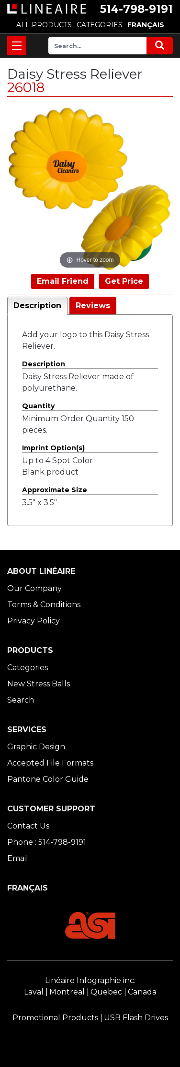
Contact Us (28, 825)
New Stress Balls (38, 683)
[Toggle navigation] (16, 45)
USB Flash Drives (136, 1017)
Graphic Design (36, 746)
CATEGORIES (100, 25)
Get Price (124, 281)
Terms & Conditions (43, 604)
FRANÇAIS (145, 25)
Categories (27, 667)
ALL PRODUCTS (44, 25)
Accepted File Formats (50, 762)
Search (20, 699)
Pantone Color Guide (48, 779)
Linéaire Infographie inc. (90, 980)
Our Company (34, 588)
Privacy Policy (33, 620)
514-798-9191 (136, 9)
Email (17, 858)
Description (37, 305)
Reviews (93, 305)
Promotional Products (55, 1017)
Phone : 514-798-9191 (46, 842)
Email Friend (63, 281)
